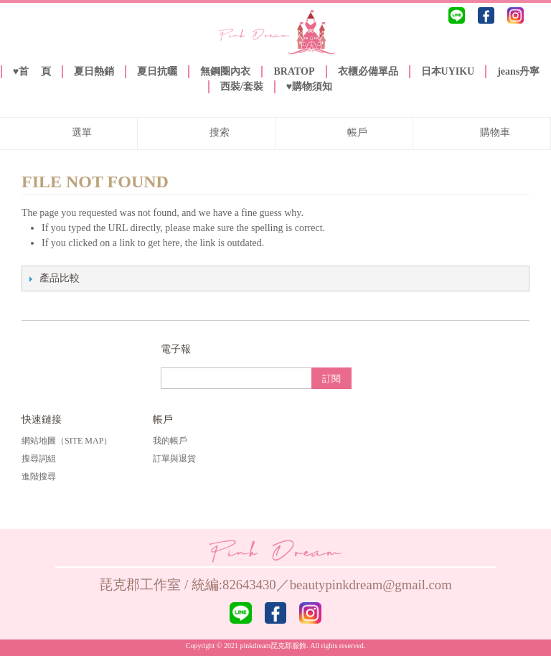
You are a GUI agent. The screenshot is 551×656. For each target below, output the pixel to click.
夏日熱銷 (94, 71)
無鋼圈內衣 (225, 71)
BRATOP (293, 71)
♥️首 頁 (32, 71)
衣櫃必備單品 (368, 71)
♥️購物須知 (309, 86)
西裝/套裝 (241, 86)
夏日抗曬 (157, 71)
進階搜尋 (39, 477)
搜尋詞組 (39, 459)
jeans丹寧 (518, 71)
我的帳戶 (170, 441)
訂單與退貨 (174, 459)
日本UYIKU (448, 71)
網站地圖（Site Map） (67, 441)
